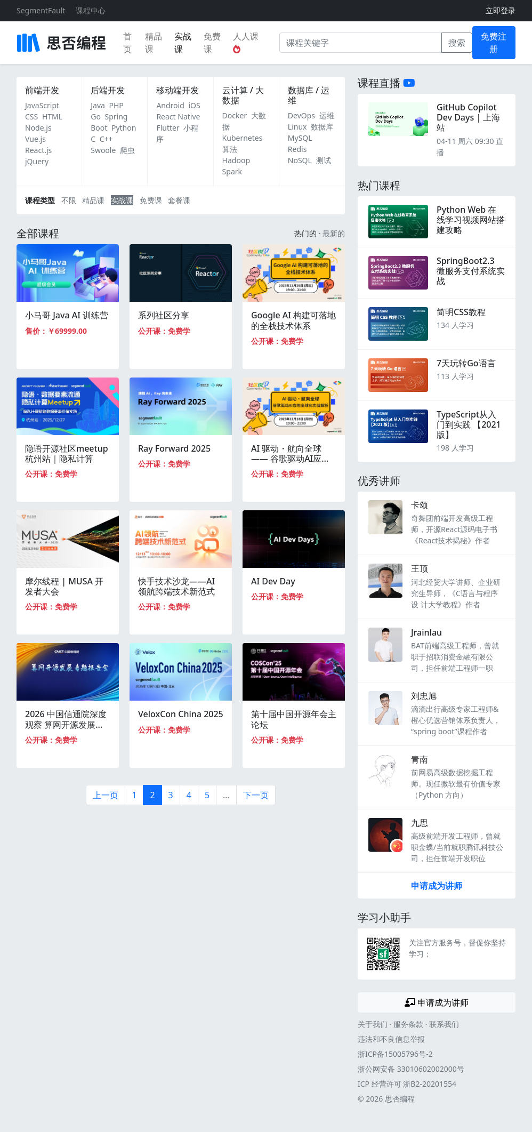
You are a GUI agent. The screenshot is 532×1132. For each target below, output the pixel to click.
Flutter (167, 128)
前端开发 (42, 90)
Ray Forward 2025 (174, 448)
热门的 (305, 233)
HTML (52, 116)
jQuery (37, 161)
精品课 (153, 42)
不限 (68, 200)
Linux (297, 127)
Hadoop (236, 160)
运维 (326, 115)
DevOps (301, 115)
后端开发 (108, 90)
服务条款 (408, 1024)
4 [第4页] (189, 795)
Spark (232, 171)
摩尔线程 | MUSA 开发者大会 (64, 586)
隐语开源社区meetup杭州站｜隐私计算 (66, 453)
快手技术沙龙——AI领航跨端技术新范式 (176, 586)
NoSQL (300, 160)
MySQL (300, 138)
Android (170, 105)
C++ (106, 139)
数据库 (322, 127)
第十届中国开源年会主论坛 (293, 719)
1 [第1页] (134, 795)
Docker (234, 115)
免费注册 (493, 42)
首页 (127, 42)
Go (96, 116)
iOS (194, 105)
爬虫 (127, 150)
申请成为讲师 (436, 886)
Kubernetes (242, 138)
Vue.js (35, 139)
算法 (229, 149)
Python (123, 128)
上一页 (105, 795)
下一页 (256, 795)
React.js (38, 150)
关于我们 (373, 1024)
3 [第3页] (170, 795)
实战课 (182, 42)
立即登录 (500, 10)
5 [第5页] (207, 795)
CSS (31, 116)
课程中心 (91, 10)
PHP (116, 105)
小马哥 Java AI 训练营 (66, 315)
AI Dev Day (273, 581)
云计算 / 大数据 (243, 95)
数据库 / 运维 (308, 95)
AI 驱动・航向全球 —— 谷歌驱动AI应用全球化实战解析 (290, 459)
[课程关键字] (360, 43)
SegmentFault (41, 10)
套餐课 (179, 200)
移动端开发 (177, 90)
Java (98, 105)
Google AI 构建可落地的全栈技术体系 (293, 320)
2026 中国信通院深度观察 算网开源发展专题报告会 (66, 724)
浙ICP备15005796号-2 (395, 1054)
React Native (178, 116)
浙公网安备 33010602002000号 (411, 1069)
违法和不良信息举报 (391, 1039)
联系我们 (444, 1024)
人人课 (246, 41)
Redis (297, 149)
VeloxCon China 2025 (180, 714)
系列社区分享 (163, 315)
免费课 (212, 42)
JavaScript (42, 105)
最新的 (334, 233)
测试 (323, 160)
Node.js (38, 128)
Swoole (103, 150)
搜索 (456, 43)
